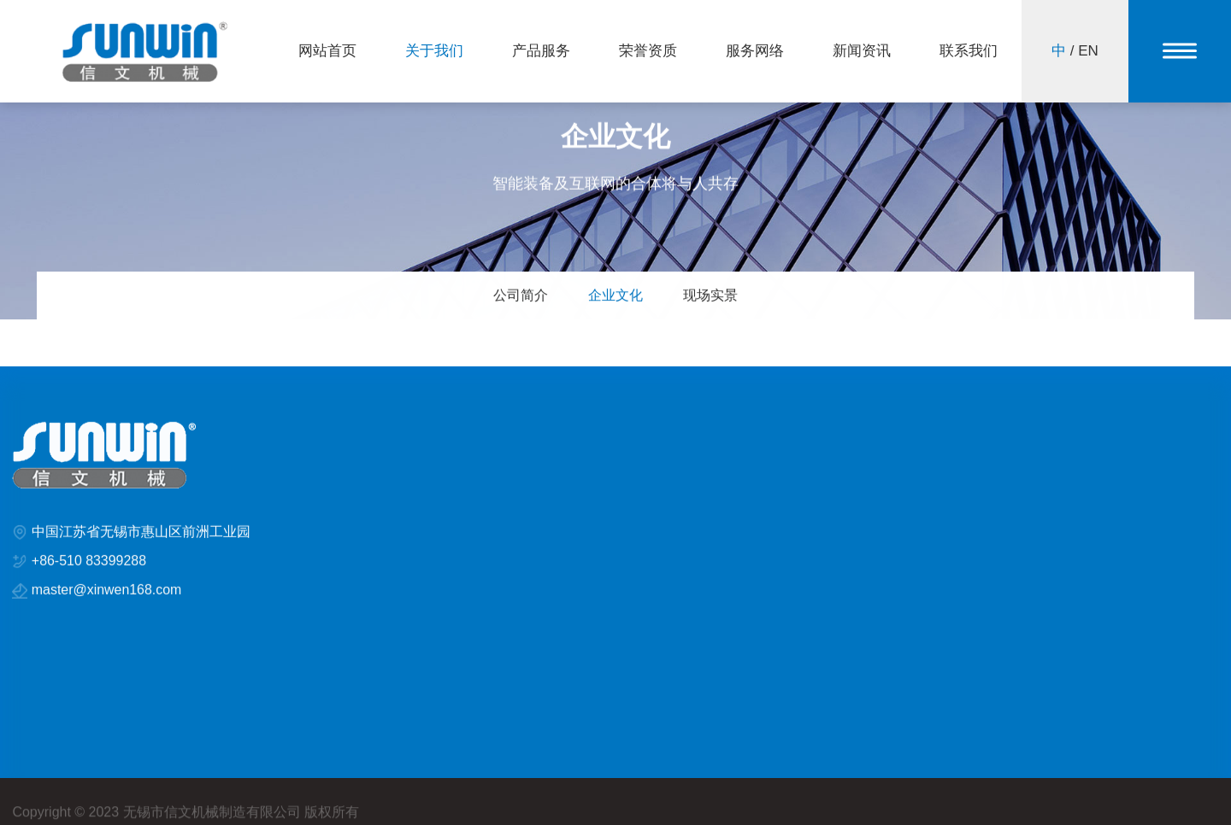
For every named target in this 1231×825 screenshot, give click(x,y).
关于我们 (434, 51)
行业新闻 (821, 501)
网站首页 (327, 51)
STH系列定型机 (525, 501)
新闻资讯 (862, 51)
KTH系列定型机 (681, 474)
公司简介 (519, 297)
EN (1088, 51)
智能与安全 (669, 528)
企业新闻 (821, 474)
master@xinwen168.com (107, 593)
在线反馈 (977, 474)
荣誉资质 (648, 51)
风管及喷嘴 (669, 501)
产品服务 (541, 51)
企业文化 (615, 297)
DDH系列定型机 (525, 474)
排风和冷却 (513, 528)
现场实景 (711, 297)
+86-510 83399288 (89, 564)
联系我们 (968, 51)
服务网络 (755, 51)
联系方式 (977, 501)
